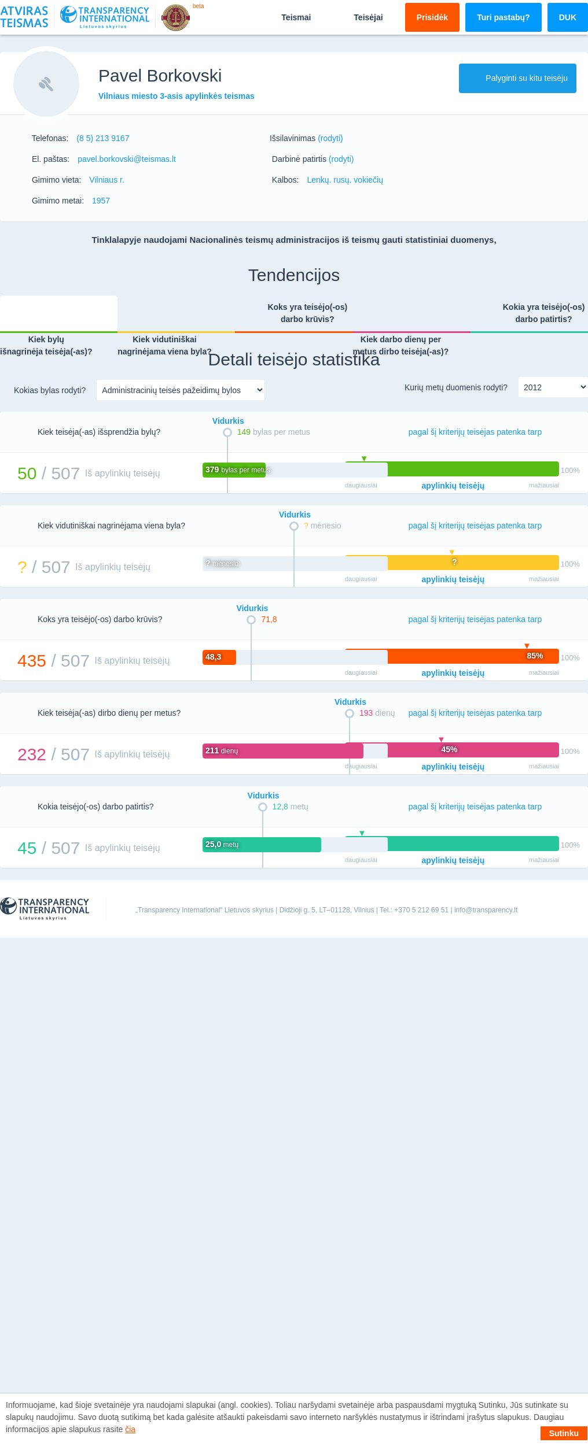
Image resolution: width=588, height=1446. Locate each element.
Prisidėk (432, 17)
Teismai (286, 17)
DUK (567, 17)
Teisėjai (358, 17)
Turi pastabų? (503, 17)
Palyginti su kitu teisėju (518, 78)
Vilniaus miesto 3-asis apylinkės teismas (176, 96)
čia (130, 1429)
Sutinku (564, 1433)
